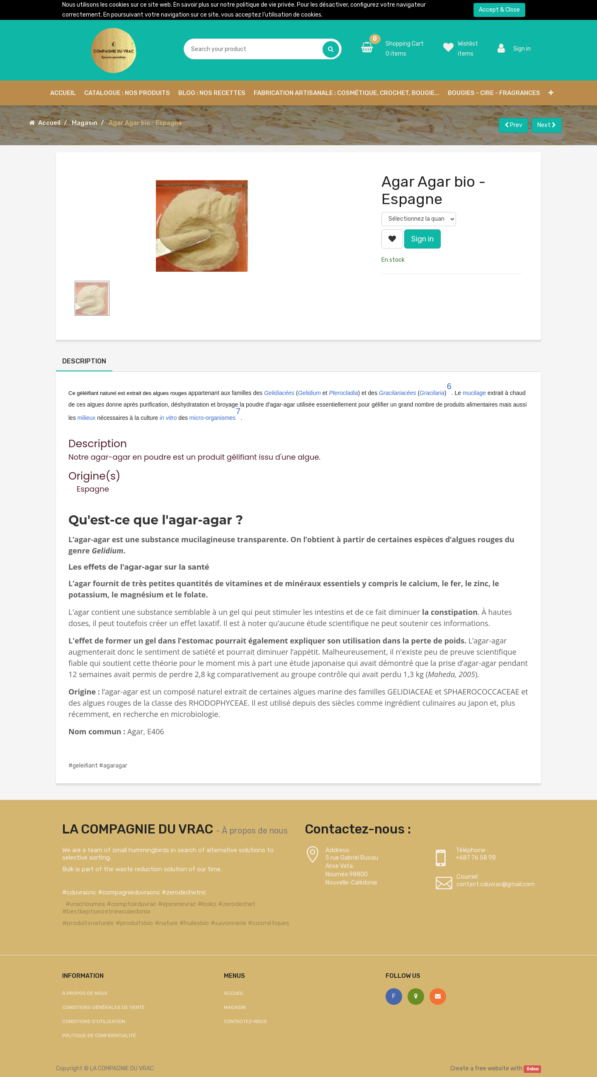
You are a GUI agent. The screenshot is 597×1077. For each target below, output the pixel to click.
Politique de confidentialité (99, 1035)
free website (492, 1068)
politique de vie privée (265, 4)
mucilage (474, 393)
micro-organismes (212, 418)
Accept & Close (499, 9)
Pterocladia (343, 393)
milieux (87, 418)
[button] (551, 92)
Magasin (84, 123)
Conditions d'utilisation (93, 1021)
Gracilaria (432, 393)
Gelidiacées (279, 393)
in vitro (168, 418)
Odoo (533, 1069)
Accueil (49, 123)
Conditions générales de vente (103, 1007)
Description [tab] (84, 361)
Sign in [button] (422, 239)
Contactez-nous (245, 1021)
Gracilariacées (397, 393)
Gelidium (309, 393)
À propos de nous (255, 830)
